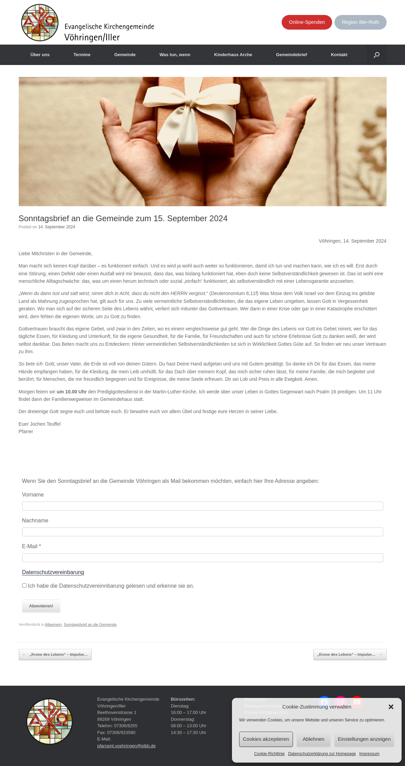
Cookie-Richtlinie (269, 753)
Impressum (369, 753)
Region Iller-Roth (360, 22)
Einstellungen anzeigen (364, 739)
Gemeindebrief (291, 54)
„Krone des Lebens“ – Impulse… (55, 654)
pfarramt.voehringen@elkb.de (126, 745)
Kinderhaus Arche (233, 54)
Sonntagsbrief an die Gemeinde (90, 624)
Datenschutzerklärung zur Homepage (322, 753)
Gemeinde (125, 54)
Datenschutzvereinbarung (53, 572)
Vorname (33, 495)
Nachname (35, 520)
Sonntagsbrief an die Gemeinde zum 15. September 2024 (123, 218)
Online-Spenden (307, 22)
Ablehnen (313, 739)
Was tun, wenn (174, 54)
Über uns (40, 54)
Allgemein (53, 624)
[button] (391, 706)
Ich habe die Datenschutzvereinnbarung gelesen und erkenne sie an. (108, 586)
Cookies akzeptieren (266, 739)
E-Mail (31, 546)
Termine (82, 54)
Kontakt (339, 54)
